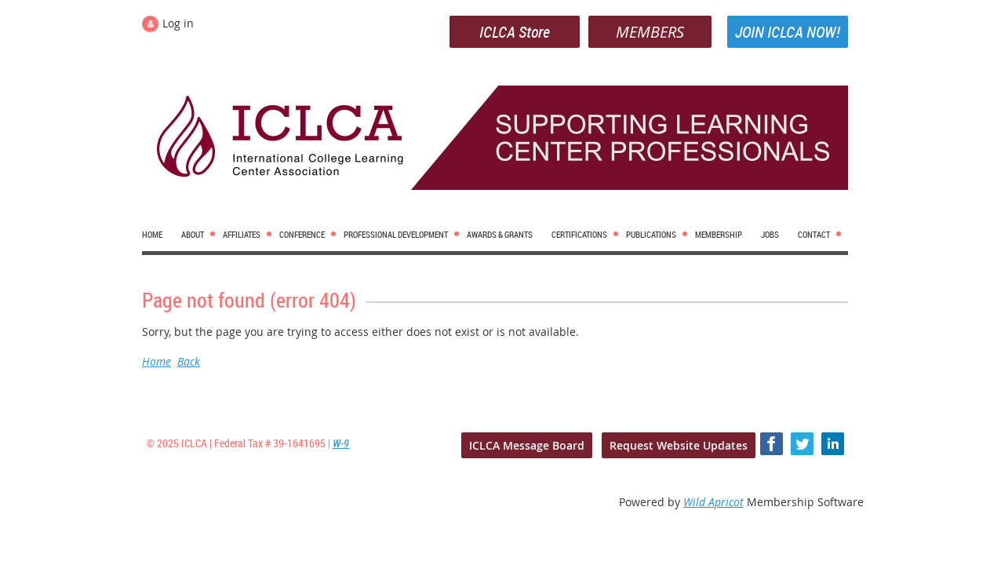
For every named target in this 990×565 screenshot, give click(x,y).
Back (188, 361)
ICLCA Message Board (526, 445)
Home (156, 361)
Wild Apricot (713, 501)
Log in (178, 23)
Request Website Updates (679, 445)
